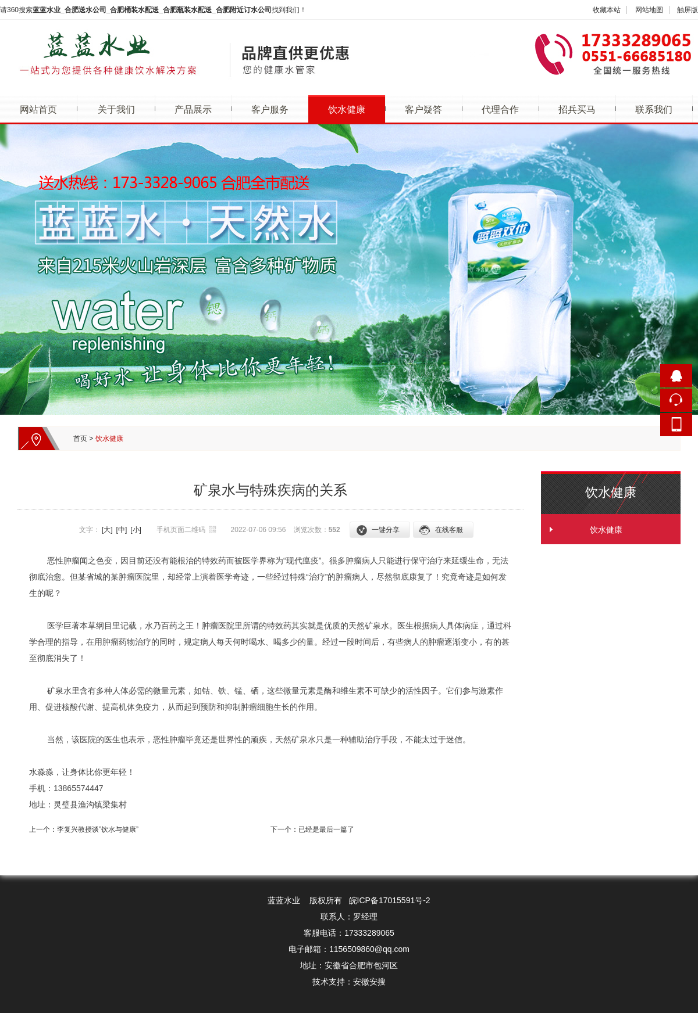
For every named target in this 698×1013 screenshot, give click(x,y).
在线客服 (449, 530)
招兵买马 (577, 109)
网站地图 (649, 10)
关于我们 (116, 109)
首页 (80, 438)
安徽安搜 (369, 981)
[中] (121, 530)
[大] (107, 530)
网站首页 (38, 109)
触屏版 (687, 10)
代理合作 (500, 109)
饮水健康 (346, 109)
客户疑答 (423, 109)
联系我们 (653, 109)
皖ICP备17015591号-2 (389, 900)
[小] (135, 530)
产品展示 (193, 109)
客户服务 (270, 109)
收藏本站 (607, 10)
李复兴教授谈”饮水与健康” (97, 829)
